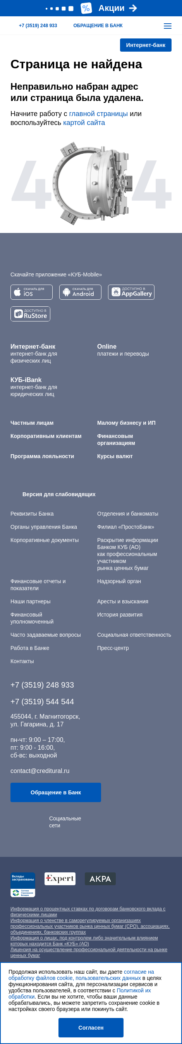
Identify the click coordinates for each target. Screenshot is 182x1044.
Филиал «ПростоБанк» (125, 527)
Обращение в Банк (56, 792)
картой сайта (84, 123)
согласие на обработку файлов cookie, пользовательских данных (81, 975)
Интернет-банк (145, 45)
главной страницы (98, 114)
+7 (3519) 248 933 (42, 685)
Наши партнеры (30, 601)
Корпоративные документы (44, 540)
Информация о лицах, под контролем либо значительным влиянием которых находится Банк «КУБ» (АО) (84, 941)
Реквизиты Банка (31, 514)
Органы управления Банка (43, 527)
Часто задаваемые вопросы (45, 635)
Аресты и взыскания (122, 601)
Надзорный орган (119, 581)
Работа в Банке (29, 648)
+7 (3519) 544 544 (42, 701)
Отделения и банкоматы (127, 514)
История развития (120, 614)
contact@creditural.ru (39, 771)
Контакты (22, 661)
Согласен (91, 1028)
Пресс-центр (113, 648)
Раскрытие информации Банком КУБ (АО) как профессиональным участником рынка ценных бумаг (127, 554)
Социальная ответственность (134, 635)
